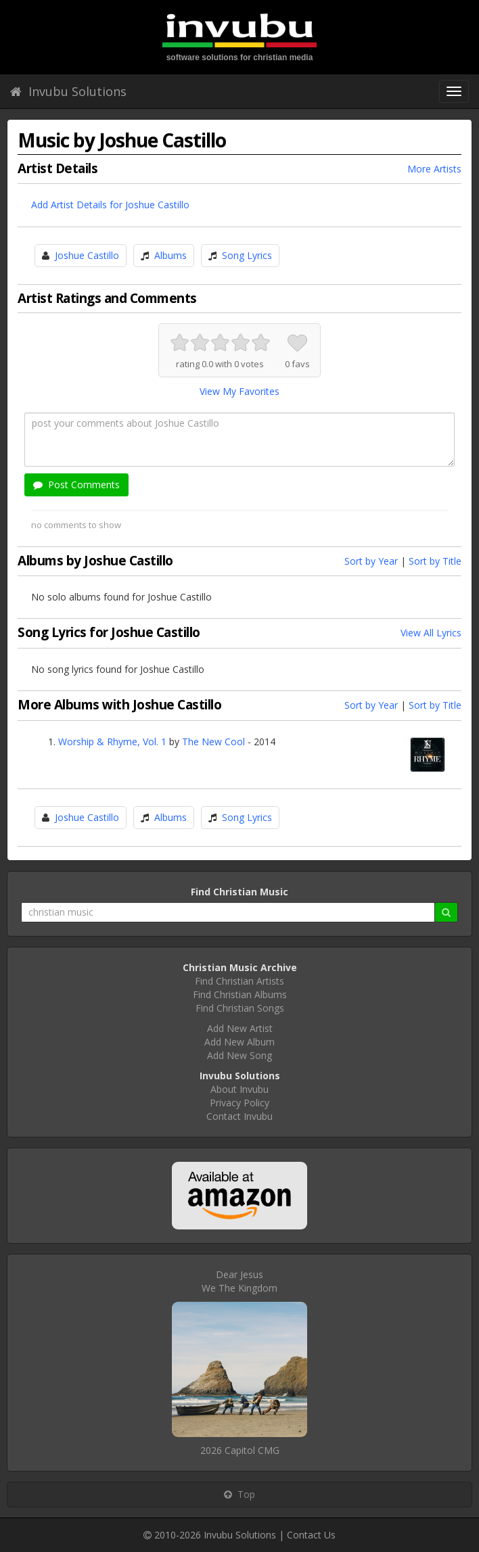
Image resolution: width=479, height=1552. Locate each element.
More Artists (434, 168)
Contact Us (311, 1534)
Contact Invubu (239, 1116)
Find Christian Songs (240, 1008)
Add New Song (239, 1055)
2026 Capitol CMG (239, 1450)
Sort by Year (371, 561)
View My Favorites (239, 391)
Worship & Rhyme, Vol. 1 (112, 741)
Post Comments (76, 484)
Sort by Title (435, 561)
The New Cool (213, 741)
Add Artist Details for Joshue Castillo (110, 204)
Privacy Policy (239, 1102)
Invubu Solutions (68, 91)
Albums (170, 255)
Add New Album (239, 1041)
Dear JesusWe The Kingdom (239, 1281)
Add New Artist (240, 1028)
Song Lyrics (247, 255)
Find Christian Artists (239, 980)
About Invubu (239, 1089)
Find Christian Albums (240, 994)
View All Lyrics (431, 632)
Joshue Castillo (87, 255)
